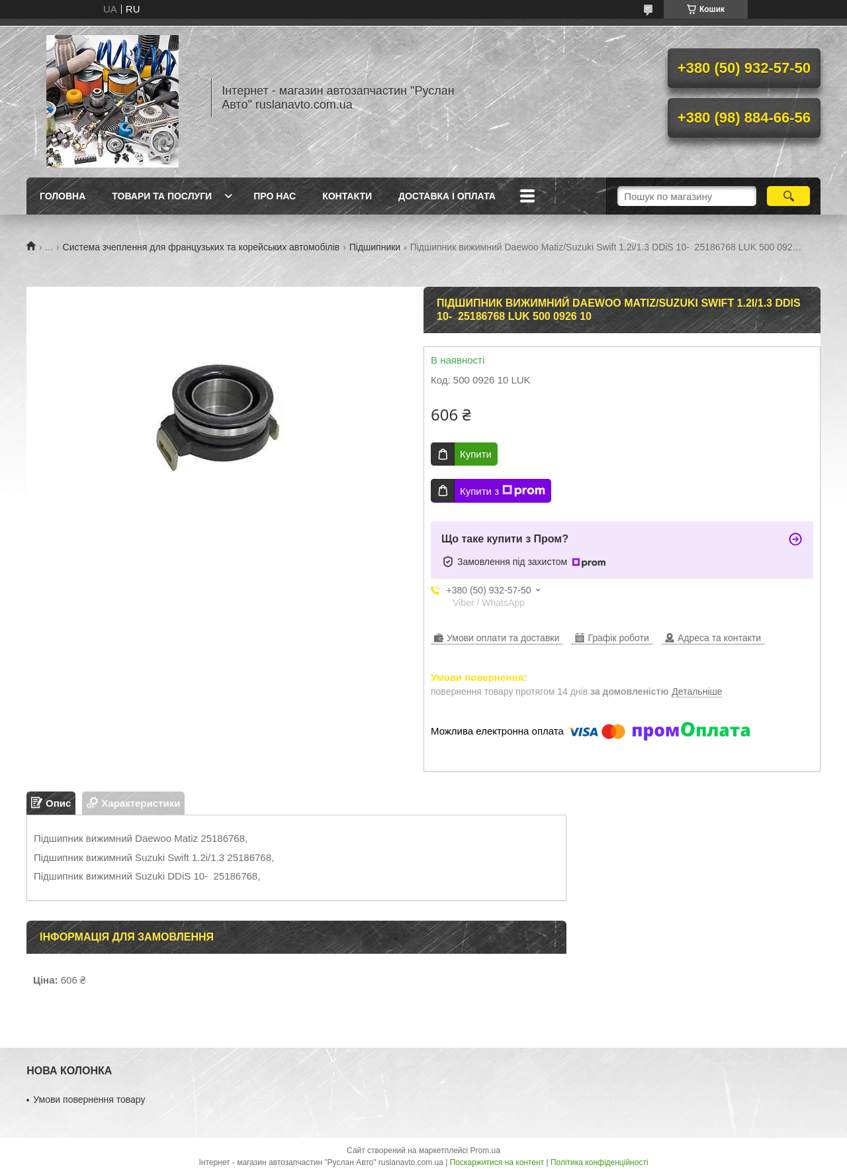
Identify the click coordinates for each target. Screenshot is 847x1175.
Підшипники (374, 247)
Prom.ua (485, 1150)
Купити (476, 454)
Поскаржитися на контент (497, 1162)
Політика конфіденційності (599, 1162)
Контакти (347, 196)
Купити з (502, 491)
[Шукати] (788, 196)
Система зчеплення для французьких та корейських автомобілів (201, 247)
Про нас (274, 196)
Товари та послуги (162, 196)
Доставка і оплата (447, 196)
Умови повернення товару (89, 1099)
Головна (62, 196)
